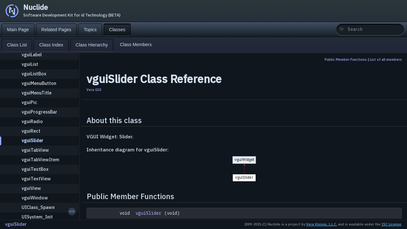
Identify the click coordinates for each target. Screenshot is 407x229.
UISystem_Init (37, 217)
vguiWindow (35, 198)
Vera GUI (93, 89)
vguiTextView (36, 179)
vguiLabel (32, 55)
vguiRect (31, 131)
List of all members (386, 59)
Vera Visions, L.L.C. (321, 224)
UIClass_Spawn (38, 207)
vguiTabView (35, 150)
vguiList (30, 64)
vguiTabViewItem (40, 159)
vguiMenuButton (39, 83)
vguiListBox (34, 74)
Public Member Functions (346, 59)
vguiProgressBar (39, 112)
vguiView (31, 188)
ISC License (391, 224)
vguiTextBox (35, 169)
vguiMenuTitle (37, 93)
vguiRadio (32, 121)
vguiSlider (32, 140)
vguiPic (29, 102)
